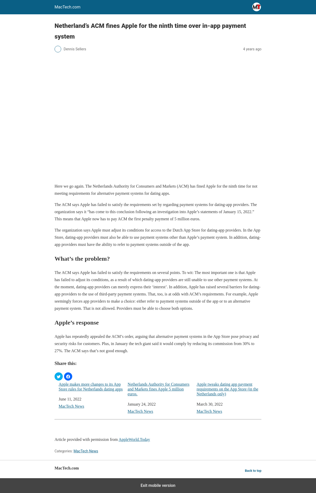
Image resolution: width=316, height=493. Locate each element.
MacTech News (71, 406)
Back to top (253, 471)
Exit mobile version (158, 485)
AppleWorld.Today (134, 439)
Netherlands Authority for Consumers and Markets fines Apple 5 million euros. (158, 389)
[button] (59, 376)
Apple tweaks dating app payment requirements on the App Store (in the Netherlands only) (227, 389)
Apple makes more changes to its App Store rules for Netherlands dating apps (91, 386)
